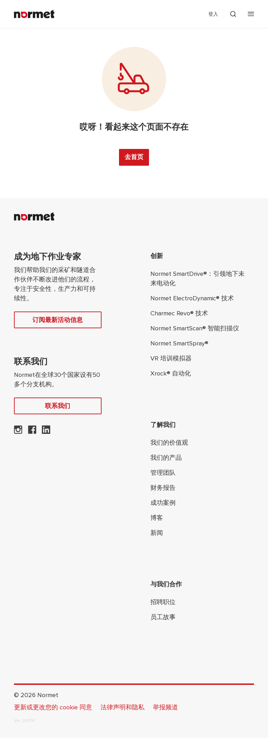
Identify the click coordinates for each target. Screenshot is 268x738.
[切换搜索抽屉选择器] (233, 14)
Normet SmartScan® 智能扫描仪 (194, 328)
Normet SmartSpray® (179, 343)
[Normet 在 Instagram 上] (18, 432)
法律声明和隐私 (122, 707)
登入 (213, 14)
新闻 (156, 533)
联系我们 (57, 406)
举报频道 (165, 707)
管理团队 (163, 473)
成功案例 (163, 503)
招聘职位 (163, 602)
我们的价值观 (169, 442)
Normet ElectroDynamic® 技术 (192, 298)
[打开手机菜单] (251, 14)
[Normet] (34, 14)
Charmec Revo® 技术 (179, 313)
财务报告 (163, 488)
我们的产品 (166, 457)
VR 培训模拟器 (171, 358)
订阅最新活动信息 (57, 320)
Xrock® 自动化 (170, 373)
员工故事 (163, 617)
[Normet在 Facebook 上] (32, 432)
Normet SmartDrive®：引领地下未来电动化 (197, 278)
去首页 (134, 157)
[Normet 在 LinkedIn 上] (46, 432)
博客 (156, 518)
